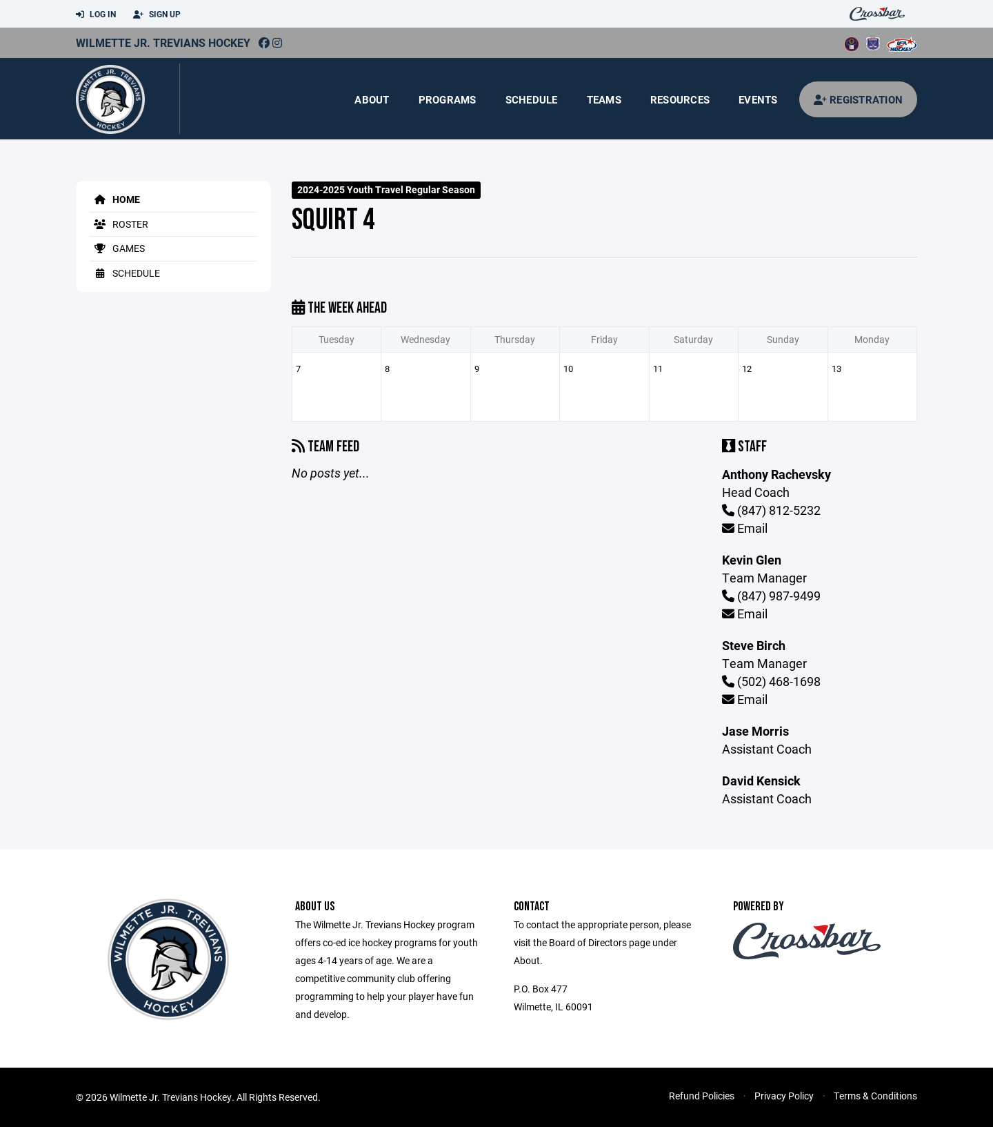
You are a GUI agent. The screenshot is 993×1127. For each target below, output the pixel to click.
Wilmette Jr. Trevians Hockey (163, 42)
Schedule (531, 99)
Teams (604, 99)
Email (745, 528)
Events (758, 99)
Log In (96, 14)
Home (115, 199)
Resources (680, 99)
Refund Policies (701, 1095)
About (371, 99)
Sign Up (157, 14)
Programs (448, 99)
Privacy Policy (784, 1095)
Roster (119, 224)
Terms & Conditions (875, 1095)
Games (117, 248)
